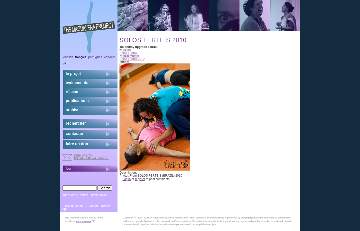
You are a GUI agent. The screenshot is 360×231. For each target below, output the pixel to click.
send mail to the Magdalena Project (91, 157)
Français (80, 57)
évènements (77, 83)
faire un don (77, 144)
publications (77, 101)
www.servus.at (85, 221)
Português (95, 57)
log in (70, 168)
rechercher (76, 123)
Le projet (73, 73)
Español (109, 57)
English (68, 57)
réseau (72, 92)
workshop (126, 50)
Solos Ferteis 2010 (132, 59)
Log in (126, 179)
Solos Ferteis (128, 53)
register (140, 179)
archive (73, 110)
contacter (74, 133)
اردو (65, 62)
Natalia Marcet (129, 56)
